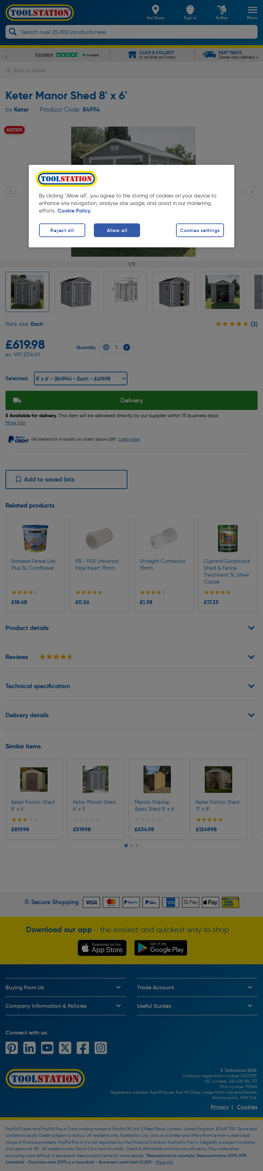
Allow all (117, 230)
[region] (131, 206)
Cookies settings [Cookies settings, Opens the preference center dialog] (200, 230)
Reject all (62, 230)
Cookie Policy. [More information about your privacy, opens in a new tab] (74, 211)
